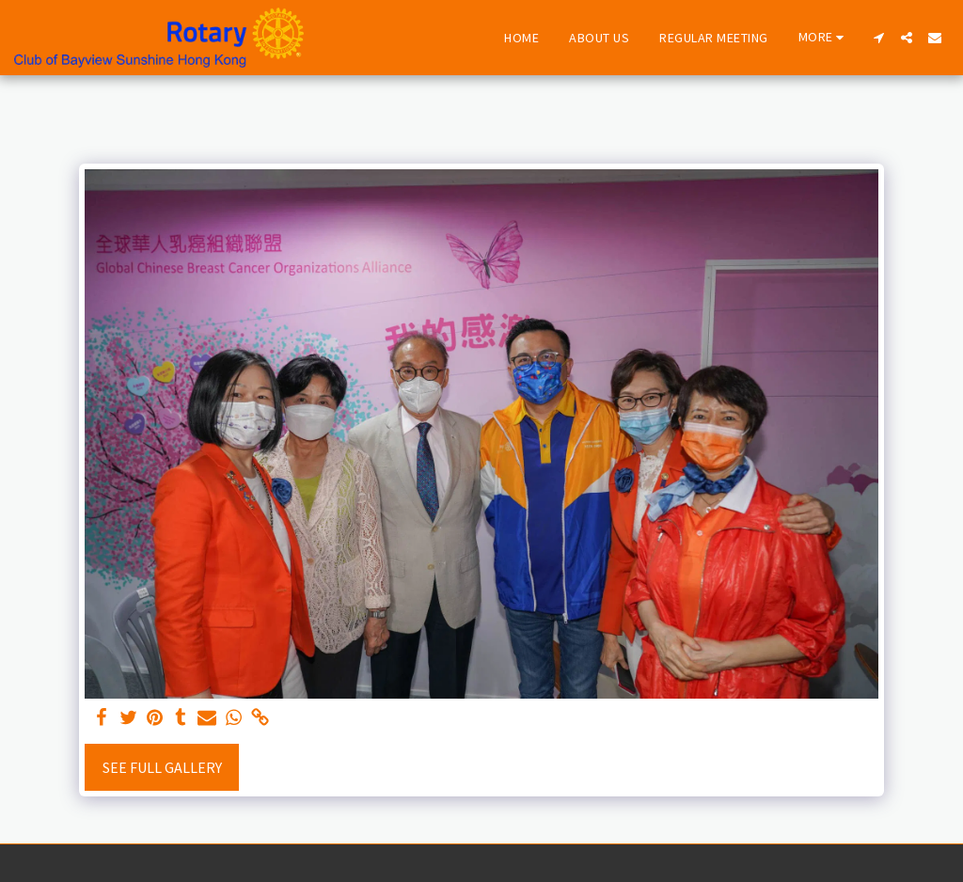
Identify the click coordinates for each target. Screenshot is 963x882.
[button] (878, 37)
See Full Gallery (162, 767)
